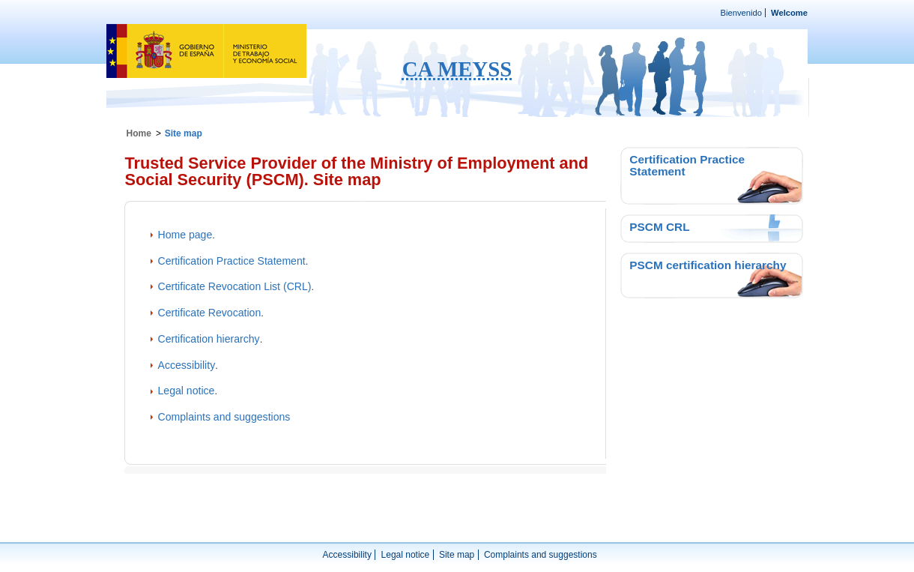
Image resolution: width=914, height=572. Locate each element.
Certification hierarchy (209, 339)
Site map (456, 555)
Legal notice (186, 391)
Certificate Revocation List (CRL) (235, 286)
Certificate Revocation (209, 313)
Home (139, 133)
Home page (185, 235)
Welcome (789, 12)
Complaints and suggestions (224, 417)
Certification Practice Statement (232, 261)
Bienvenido (741, 12)
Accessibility (187, 365)
